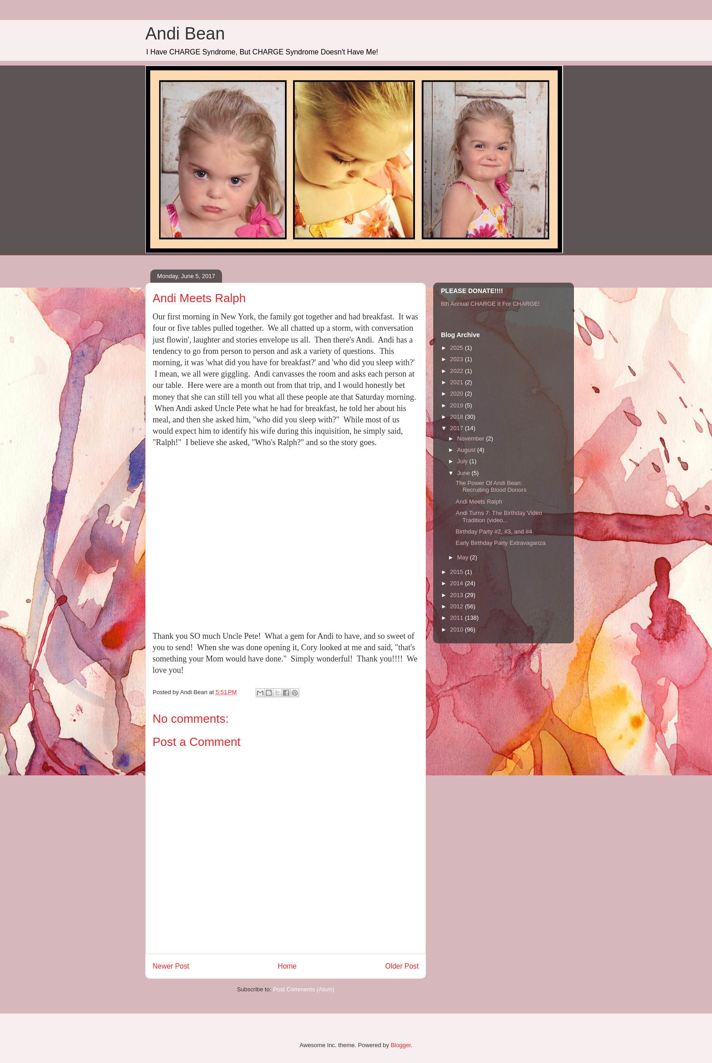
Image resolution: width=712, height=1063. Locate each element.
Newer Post (171, 966)
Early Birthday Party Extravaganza (500, 542)
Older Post (402, 966)
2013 (457, 595)
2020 (457, 393)
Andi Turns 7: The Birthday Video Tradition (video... (498, 516)
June (464, 473)
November (471, 438)
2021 (457, 382)
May (463, 557)
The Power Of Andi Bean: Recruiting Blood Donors (490, 487)
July (463, 461)
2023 (457, 359)
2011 (457, 617)
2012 (457, 606)
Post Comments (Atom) (303, 989)
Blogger (400, 1045)
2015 (457, 571)
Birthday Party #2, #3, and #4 (493, 531)
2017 (457, 428)
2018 (457, 416)
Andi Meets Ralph (478, 501)
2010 (457, 629)
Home (287, 966)
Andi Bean (185, 33)
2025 (457, 347)
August (467, 449)
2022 (457, 370)
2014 (457, 583)
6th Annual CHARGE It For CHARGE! (490, 303)
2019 (457, 405)
